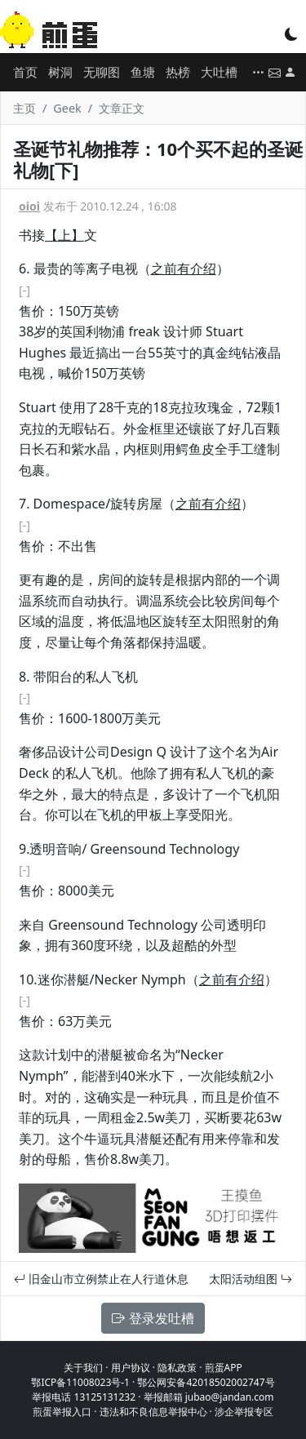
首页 (25, 72)
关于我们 (83, 1368)
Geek (67, 108)
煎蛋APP (223, 1368)
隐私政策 (177, 1368)
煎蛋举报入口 (62, 1412)
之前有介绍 (183, 269)
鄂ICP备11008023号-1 (80, 1382)
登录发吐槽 (152, 1318)
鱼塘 (143, 72)
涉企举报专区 (244, 1412)
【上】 (64, 235)
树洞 (60, 72)
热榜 (178, 72)
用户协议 (130, 1368)
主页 (24, 108)
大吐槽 (219, 72)
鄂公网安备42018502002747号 (205, 1382)
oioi (29, 206)
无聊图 (101, 72)
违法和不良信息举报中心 (153, 1412)
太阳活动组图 (250, 1278)
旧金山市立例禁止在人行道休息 (101, 1278)
